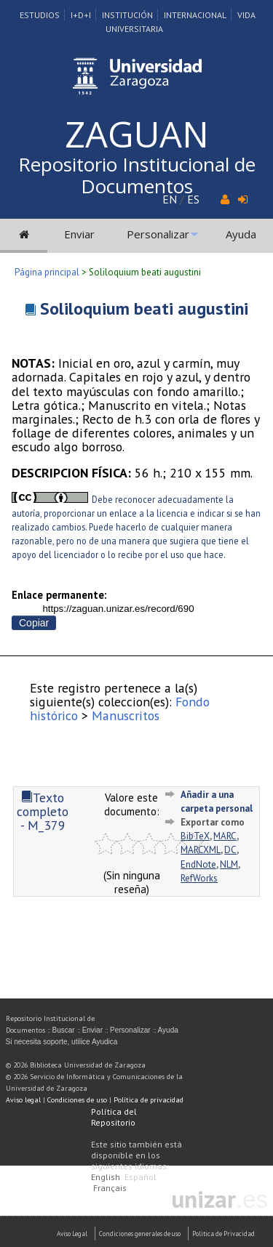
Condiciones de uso (77, 1100)
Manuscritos (125, 715)
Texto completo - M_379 (42, 812)
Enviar (79, 234)
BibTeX (195, 836)
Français (110, 1187)
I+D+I (81, 14)
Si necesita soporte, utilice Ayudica (62, 1042)
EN (169, 199)
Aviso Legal (72, 1234)
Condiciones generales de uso (140, 1234)
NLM (229, 864)
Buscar (63, 1030)
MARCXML (201, 850)
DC (230, 850)
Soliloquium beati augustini (144, 308)
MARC (225, 836)
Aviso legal (23, 1100)
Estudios (40, 14)
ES (193, 199)
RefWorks (199, 878)
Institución (127, 14)
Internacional (195, 14)
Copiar (34, 623)
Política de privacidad (148, 1100)
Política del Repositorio (114, 1117)
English (105, 1176)
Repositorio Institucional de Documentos (137, 175)
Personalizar (158, 234)
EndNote (198, 864)
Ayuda (241, 234)
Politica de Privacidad (223, 1234)
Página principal (47, 272)
